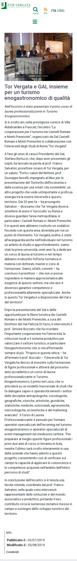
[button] (10, 57)
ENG (62, 11)
